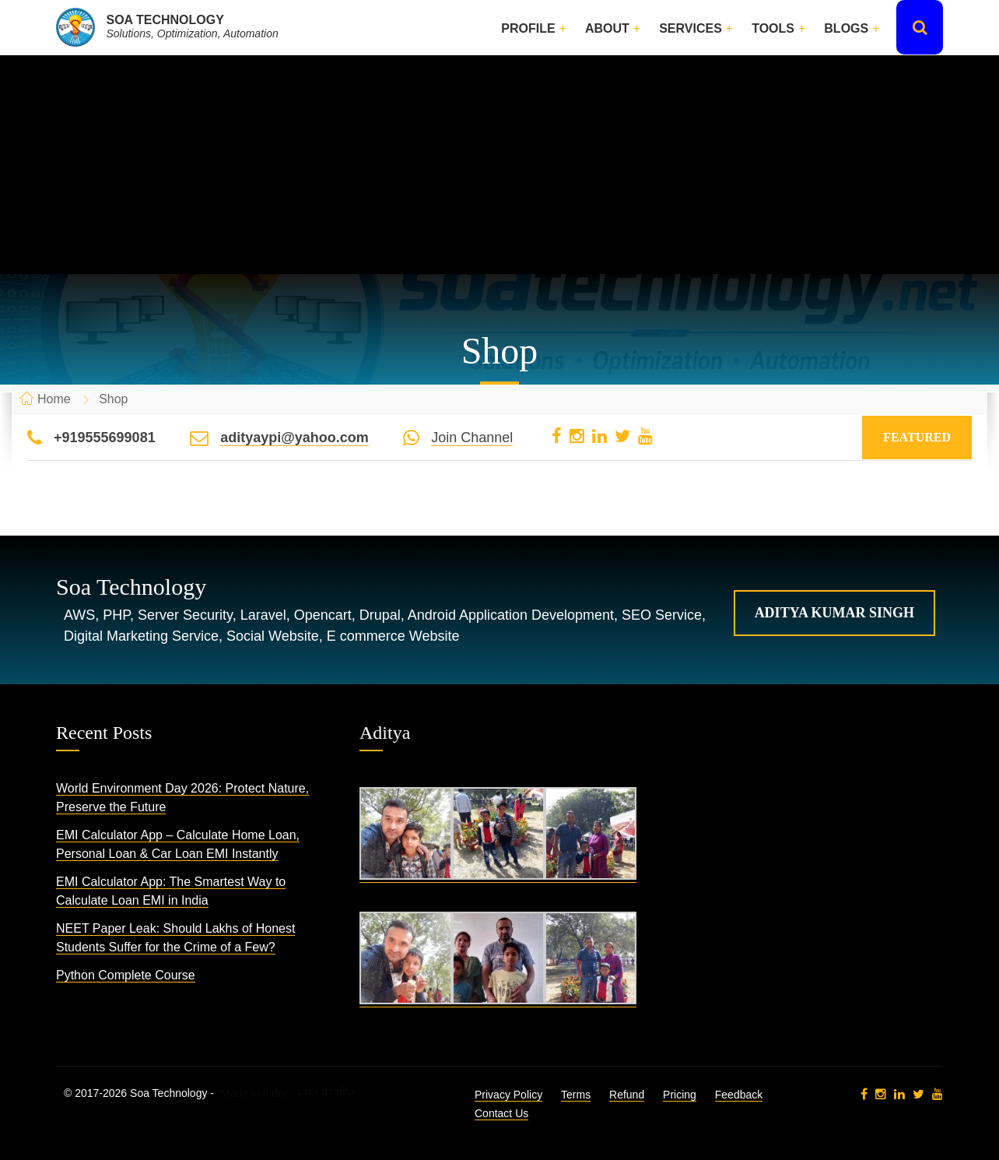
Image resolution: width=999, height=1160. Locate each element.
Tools (773, 28)
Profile (528, 28)
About (607, 28)
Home (54, 399)
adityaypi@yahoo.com (294, 437)
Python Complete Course (125, 975)
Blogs (846, 28)
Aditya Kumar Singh (834, 612)
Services (690, 28)
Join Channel (472, 437)
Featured (917, 437)
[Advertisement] (499, 165)
